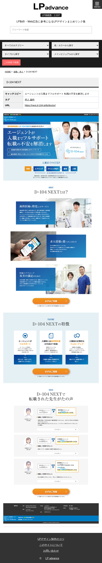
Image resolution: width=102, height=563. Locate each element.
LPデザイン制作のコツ (51, 539)
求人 (27, 99)
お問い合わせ (51, 550)
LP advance (52, 558)
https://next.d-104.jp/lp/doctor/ (40, 105)
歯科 (32, 99)
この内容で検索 (11, 62)
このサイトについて (51, 545)
